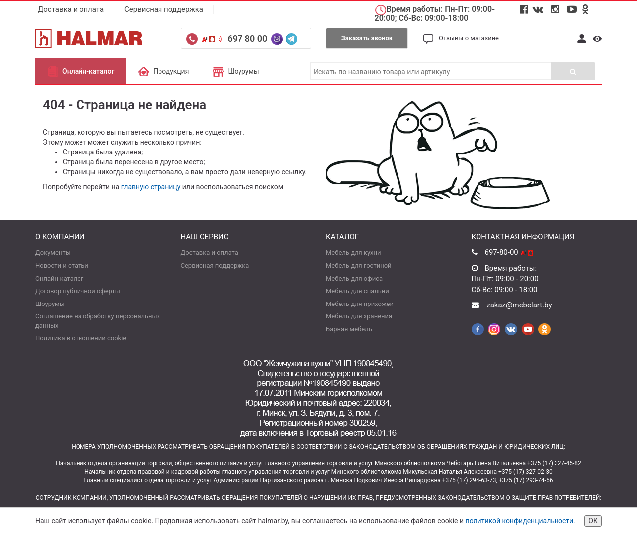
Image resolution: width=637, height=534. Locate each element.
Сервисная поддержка (163, 9)
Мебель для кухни (353, 252)
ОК (593, 521)
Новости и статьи (61, 265)
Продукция (163, 71)
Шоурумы (235, 71)
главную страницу (151, 187)
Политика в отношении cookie (80, 338)
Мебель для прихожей (360, 303)
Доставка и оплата (71, 9)
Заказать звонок (367, 38)
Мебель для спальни (357, 291)
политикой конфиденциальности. (520, 521)
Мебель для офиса (354, 278)
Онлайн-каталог (80, 71)
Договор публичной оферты (77, 291)
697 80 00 (248, 38)
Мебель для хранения (359, 316)
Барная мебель (349, 329)
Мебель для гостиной (359, 265)
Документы (53, 252)
